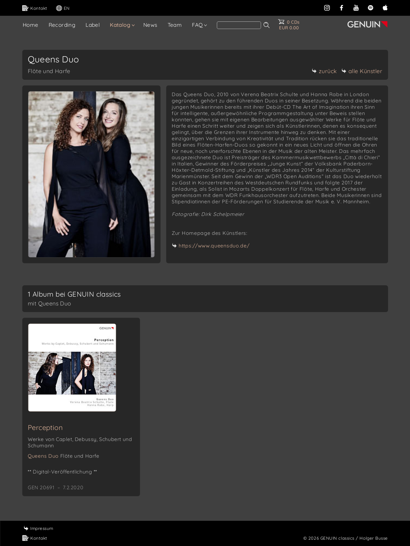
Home (31, 24)
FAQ (197, 24)
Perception (45, 427)
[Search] (239, 25)
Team (175, 24)
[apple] (385, 7)
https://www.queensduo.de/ (214, 245)
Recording (62, 24)
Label (93, 24)
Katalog (120, 24)
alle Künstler (362, 71)
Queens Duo (63, 456)
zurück (324, 71)
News (150, 24)
